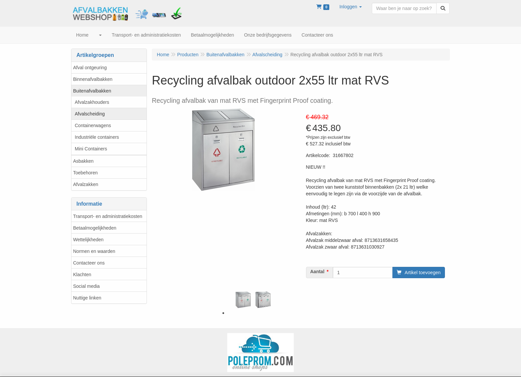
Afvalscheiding (90, 113)
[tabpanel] (243, 299)
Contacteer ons (89, 263)
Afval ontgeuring (90, 67)
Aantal (317, 271)
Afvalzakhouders (92, 102)
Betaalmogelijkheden (94, 228)
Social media (86, 286)
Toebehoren (85, 172)
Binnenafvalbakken (92, 79)
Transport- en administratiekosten (107, 216)
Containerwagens (93, 125)
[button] (350, 6)
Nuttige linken (87, 297)
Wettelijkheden (88, 239)
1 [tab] (223, 313)
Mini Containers (91, 148)
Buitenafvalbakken (92, 91)
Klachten (82, 274)
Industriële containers (97, 137)
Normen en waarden (94, 251)
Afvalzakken (85, 184)
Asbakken (83, 161)
